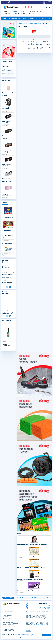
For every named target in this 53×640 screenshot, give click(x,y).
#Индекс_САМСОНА (6, 69)
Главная (20, 23)
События (31, 11)
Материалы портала (6, 81)
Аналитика (40, 11)
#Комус (13, 69)
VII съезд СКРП (6, 230)
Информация (7, 13)
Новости (23, 11)
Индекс (31, 7)
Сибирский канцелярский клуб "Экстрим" (7, 217)
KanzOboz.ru (6, 616)
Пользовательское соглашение (33, 622)
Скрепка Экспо (6, 255)
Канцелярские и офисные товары (13, 8)
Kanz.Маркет (6, 320)
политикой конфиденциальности (40, 624)
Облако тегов (7, 61)
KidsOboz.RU (20, 597)
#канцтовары (8, 73)
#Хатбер (3, 73)
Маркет (17, 13)
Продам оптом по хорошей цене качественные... (7, 276)
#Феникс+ (9, 72)
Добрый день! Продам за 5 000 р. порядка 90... (7, 267)
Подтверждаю (46, 635)
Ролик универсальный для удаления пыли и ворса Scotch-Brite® (7, 344)
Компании (7, 11)
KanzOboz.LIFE (32, 597)
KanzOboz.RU (8, 597)
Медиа (23, 13)
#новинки (4, 74)
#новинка (12, 73)
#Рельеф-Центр (10, 70)
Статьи (19, 533)
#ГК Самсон (6, 66)
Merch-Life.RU (45, 597)
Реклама (31, 13)
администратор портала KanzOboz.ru (45, 608)
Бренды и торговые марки (35, 23)
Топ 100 (28, 7)
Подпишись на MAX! (25, 7)
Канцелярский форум (7, 261)
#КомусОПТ (4, 70)
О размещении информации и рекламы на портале (37, 628)
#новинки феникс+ (10, 74)
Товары (15, 11)
